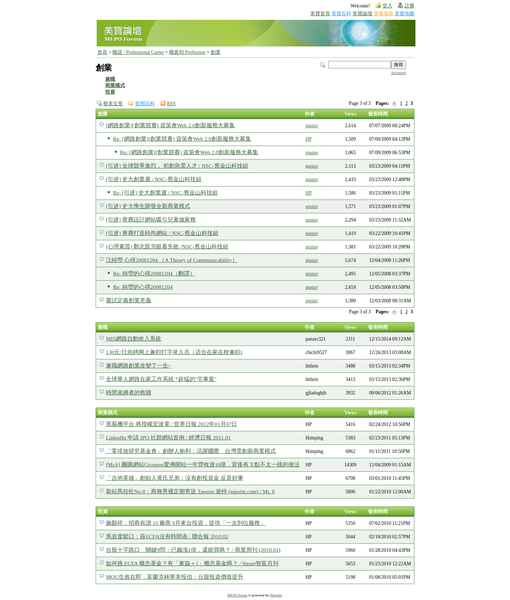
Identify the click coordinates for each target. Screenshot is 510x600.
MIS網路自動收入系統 (133, 339)
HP (309, 139)
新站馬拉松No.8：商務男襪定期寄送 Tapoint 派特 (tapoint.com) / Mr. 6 (190, 491)
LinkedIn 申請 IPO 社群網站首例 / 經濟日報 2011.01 (168, 437)
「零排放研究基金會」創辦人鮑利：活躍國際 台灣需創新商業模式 (191, 451)
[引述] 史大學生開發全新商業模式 (148, 206)
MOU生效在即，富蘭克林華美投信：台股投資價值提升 (174, 577)
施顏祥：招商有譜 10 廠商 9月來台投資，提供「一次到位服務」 (186, 523)
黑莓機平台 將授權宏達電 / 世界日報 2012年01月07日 (171, 424)
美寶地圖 (404, 13)
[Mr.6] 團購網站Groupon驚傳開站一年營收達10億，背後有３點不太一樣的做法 (203, 464)
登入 (387, 6)
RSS (171, 103)
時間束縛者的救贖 (128, 392)
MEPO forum (237, 595)
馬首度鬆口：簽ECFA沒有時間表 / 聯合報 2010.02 (167, 536)
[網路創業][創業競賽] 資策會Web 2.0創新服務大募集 (170, 125)
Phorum (276, 595)
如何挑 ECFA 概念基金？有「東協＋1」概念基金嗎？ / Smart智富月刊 (192, 563)
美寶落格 (383, 13)
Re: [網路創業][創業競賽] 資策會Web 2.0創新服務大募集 (182, 139)
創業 (216, 52)
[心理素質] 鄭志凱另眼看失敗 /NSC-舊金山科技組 (167, 246)
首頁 (102, 52)
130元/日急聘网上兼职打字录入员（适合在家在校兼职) (174, 352)
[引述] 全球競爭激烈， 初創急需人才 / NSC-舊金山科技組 (177, 166)
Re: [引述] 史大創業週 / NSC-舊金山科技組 (165, 193)
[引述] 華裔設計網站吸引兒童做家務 (151, 220)
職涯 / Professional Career (138, 52)
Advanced (398, 73)
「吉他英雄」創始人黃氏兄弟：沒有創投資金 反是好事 (174, 478)
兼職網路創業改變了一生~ (138, 366)
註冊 (409, 6)
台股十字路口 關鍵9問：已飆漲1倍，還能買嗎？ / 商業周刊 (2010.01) (193, 550)
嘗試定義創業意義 (128, 300)
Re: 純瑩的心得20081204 (142, 287)
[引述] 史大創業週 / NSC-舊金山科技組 (154, 179)
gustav (312, 125)
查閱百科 (145, 103)
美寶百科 (341, 13)
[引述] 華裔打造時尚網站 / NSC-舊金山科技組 (162, 233)
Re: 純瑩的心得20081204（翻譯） (154, 273)
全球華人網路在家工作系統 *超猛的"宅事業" (161, 379)
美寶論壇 (362, 13)
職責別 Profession (187, 52)
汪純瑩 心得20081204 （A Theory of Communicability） (172, 260)
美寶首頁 (320, 13)
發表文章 (113, 103)
